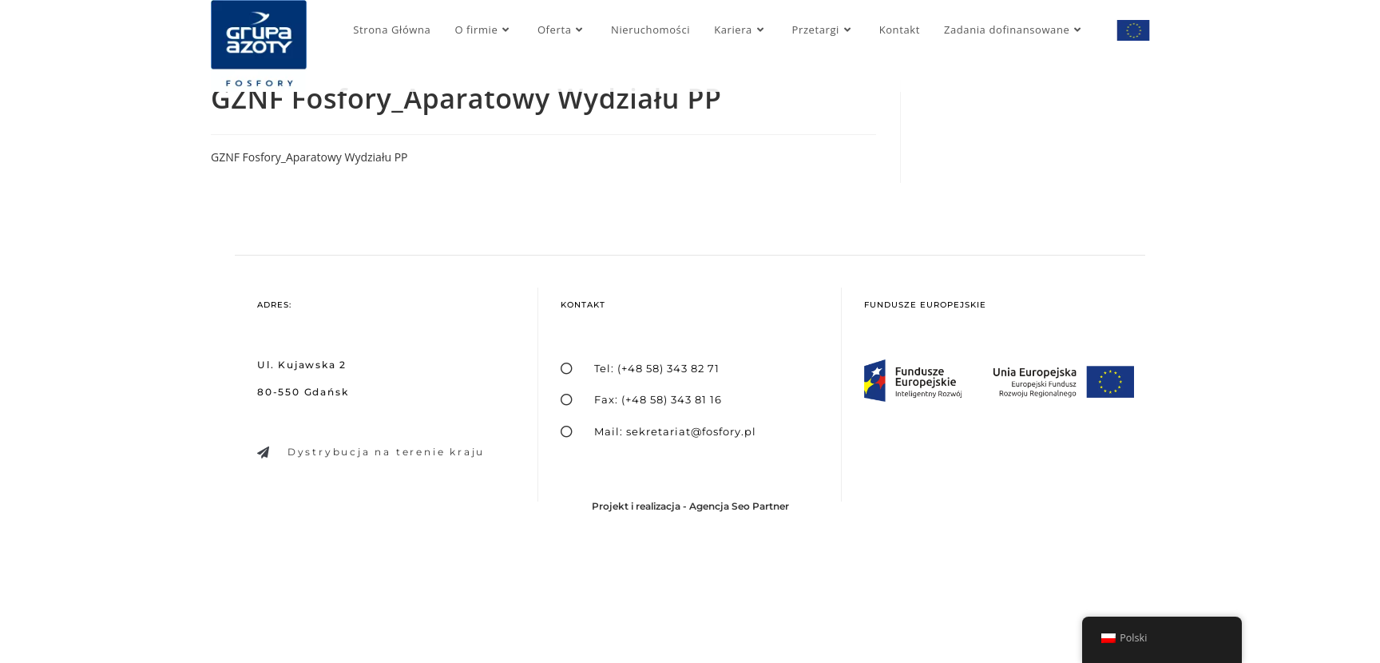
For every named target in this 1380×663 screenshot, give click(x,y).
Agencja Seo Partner (739, 506)
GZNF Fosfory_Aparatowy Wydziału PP (309, 157)
